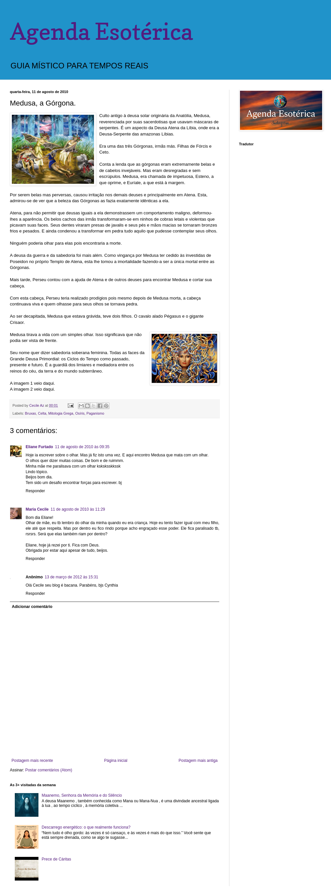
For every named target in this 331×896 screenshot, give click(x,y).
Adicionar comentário (32, 606)
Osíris (79, 413)
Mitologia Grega (60, 413)
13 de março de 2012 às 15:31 (71, 577)
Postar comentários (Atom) (48, 770)
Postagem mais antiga (198, 760)
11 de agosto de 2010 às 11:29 (78, 509)
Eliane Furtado (39, 447)
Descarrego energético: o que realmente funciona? (86, 827)
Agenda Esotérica (101, 31)
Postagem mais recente (32, 760)
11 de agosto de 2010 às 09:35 (82, 447)
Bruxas (30, 413)
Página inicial (116, 760)
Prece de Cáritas (56, 859)
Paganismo (95, 413)
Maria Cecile (37, 509)
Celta (42, 413)
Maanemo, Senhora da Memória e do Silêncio (82, 795)
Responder (35, 491)
